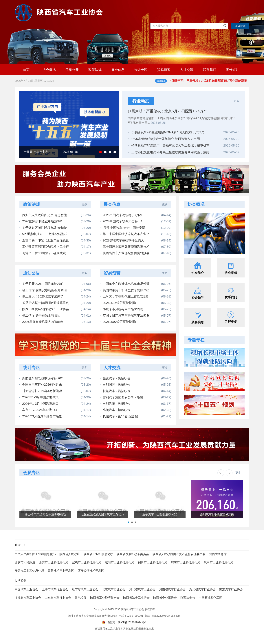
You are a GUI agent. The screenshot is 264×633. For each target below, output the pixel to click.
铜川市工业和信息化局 (152, 562)
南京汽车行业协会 (231, 589)
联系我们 (209, 70)
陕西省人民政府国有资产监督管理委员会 (179, 554)
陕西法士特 (187, 597)
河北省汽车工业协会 (142, 589)
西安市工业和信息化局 (53, 562)
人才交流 (186, 70)
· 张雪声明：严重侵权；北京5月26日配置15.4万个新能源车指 (209, 82)
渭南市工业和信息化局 (185, 562)
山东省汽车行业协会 (58, 597)
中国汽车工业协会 (26, 589)
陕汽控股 (81, 597)
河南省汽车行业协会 (172, 589)
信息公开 (72, 70)
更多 (236, 100)
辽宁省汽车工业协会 (85, 589)
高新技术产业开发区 (61, 570)
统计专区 (140, 70)
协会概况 (49, 70)
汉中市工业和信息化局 (218, 562)
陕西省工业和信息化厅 (98, 554)
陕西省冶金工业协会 (136, 597)
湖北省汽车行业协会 (202, 589)
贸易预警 (163, 70)
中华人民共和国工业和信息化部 (35, 554)
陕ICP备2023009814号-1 (132, 622)
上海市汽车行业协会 (55, 589)
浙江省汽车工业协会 (28, 597)
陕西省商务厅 (218, 554)
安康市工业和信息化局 (29, 570)
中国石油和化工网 (210, 597)
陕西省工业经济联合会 (105, 597)
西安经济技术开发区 (91, 570)
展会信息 (117, 70)
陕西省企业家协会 (165, 597)
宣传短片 (232, 70)
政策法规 (95, 70)
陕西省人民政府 (69, 554)
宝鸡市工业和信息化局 (86, 562)
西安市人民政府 (25, 562)
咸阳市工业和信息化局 (119, 562)
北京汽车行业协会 (113, 589)
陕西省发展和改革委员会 (133, 554)
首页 (26, 70)
